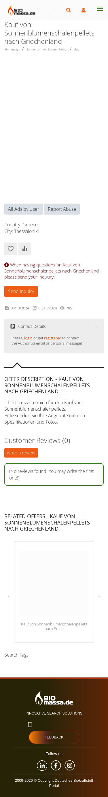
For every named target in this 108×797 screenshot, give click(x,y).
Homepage (12, 49)
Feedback (54, 737)
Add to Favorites (10, 249)
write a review (21, 453)
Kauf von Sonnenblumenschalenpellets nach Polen (54, 626)
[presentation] (9, 596)
